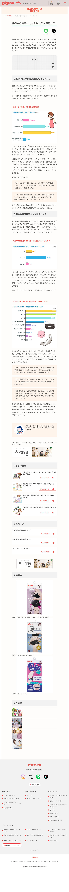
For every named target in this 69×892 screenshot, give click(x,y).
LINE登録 (58, 3)
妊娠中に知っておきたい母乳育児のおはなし (57, 828)
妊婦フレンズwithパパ (56, 823)
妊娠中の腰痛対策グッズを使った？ (27, 69)
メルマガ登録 (34, 807)
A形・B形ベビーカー (32, 863)
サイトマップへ (34, 872)
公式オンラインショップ (10, 821)
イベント (29, 817)
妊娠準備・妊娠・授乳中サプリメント (12, 853)
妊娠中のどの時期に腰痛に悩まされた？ (28, 64)
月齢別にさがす (52, 3)
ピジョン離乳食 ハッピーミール (12, 857)
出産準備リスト (8, 830)
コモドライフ (53, 839)
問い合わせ (44, 884)
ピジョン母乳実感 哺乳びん (34, 851)
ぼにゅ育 (52, 832)
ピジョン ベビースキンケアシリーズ (58, 858)
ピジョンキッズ (54, 863)
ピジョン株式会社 (53, 884)
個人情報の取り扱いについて (32, 884)
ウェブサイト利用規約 (17, 884)
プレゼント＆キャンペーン (34, 821)
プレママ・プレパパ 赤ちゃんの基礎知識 (58, 818)
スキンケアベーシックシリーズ (12, 863)
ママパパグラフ (8, 16)
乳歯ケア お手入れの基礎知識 (35, 857)
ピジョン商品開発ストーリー (11, 825)
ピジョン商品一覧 (8, 817)
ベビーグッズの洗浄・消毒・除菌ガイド (58, 853)
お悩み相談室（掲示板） (56, 842)
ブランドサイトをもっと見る (13, 867)
